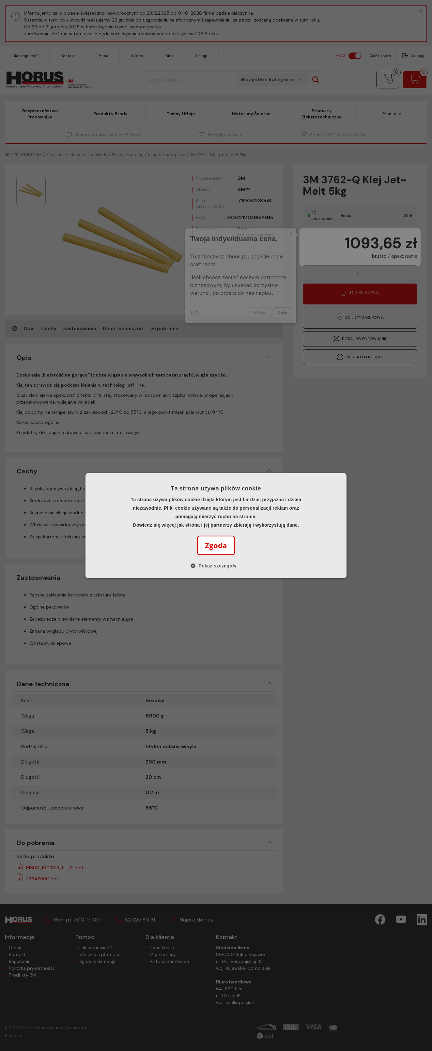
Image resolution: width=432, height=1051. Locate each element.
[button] (216, 566)
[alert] (216, 525)
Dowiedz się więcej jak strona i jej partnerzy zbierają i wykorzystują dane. (216, 525)
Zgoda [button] (216, 545)
